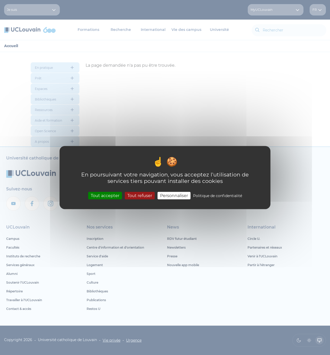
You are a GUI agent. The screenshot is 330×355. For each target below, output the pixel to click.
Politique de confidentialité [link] (217, 195)
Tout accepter (105, 195)
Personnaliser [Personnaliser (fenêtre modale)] (174, 195)
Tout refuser (139, 195)
